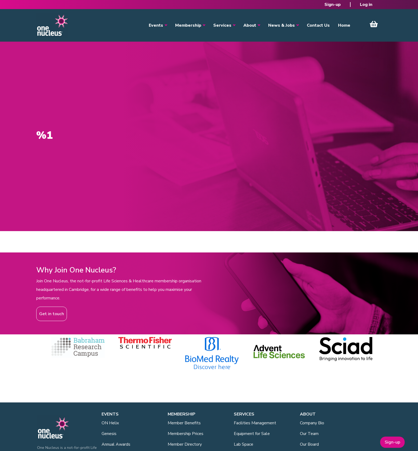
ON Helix (110, 423)
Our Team (309, 434)
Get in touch (51, 314)
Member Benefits (184, 423)
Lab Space (243, 444)
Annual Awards (116, 444)
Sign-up (332, 4)
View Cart (374, 24)
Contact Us (318, 25)
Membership (188, 25)
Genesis (109, 434)
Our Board (309, 444)
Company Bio (312, 423)
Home (344, 25)
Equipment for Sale (252, 434)
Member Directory (185, 444)
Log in (366, 4)
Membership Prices (185, 434)
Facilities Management (255, 423)
